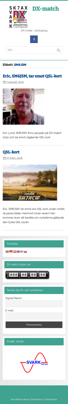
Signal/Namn (13, 298)
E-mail (9, 310)
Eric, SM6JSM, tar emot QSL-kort (32, 76)
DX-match (45, 9)
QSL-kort (11, 152)
